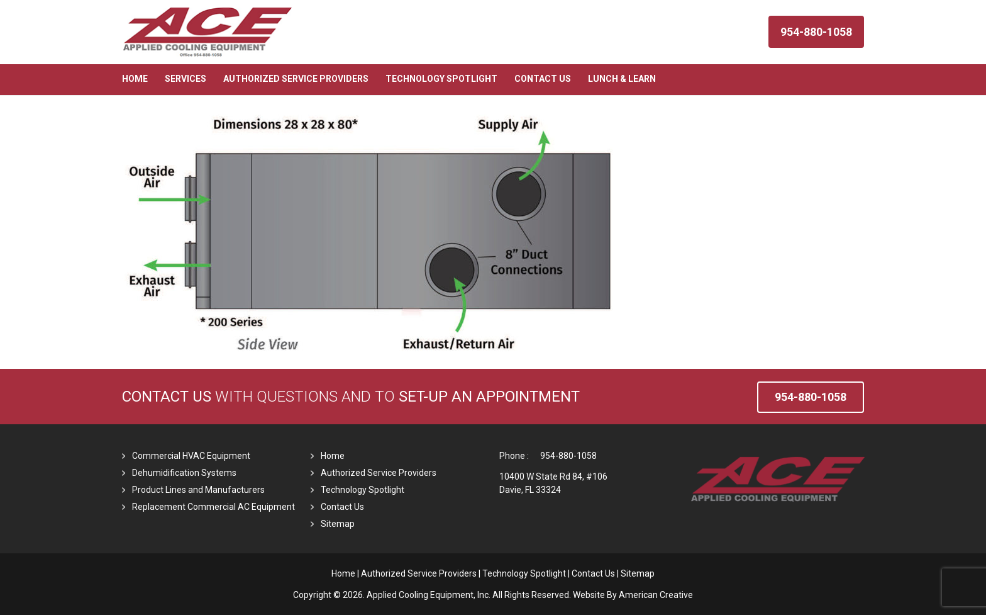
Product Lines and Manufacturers (198, 490)
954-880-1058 (568, 456)
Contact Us (166, 396)
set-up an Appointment (489, 396)
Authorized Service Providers (378, 473)
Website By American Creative (633, 595)
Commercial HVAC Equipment (191, 456)
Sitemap (338, 524)
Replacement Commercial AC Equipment (213, 507)
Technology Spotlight (362, 490)
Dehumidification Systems (184, 473)
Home (333, 456)
